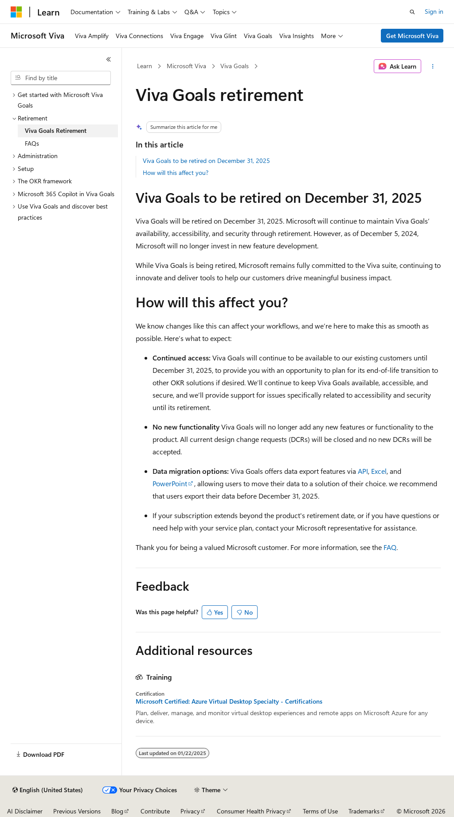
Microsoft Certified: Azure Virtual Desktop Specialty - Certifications (229, 701)
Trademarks (364, 811)
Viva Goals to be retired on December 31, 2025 (206, 160)
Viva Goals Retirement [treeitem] (55, 130)
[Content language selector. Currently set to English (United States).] (47, 790)
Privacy (190, 811)
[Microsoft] (16, 12)
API (363, 471)
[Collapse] (108, 59)
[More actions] (432, 66)
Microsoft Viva (186, 66)
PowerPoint (170, 483)
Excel (379, 471)
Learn (144, 66)
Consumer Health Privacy (251, 811)
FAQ (390, 547)
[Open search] (412, 12)
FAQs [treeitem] (32, 143)
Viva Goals (234, 66)
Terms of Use (320, 811)
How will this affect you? (175, 172)
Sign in (434, 11)
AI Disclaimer (25, 811)
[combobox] (61, 78)
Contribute (155, 811)
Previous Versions (77, 811)
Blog (117, 811)
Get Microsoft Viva (412, 35)
